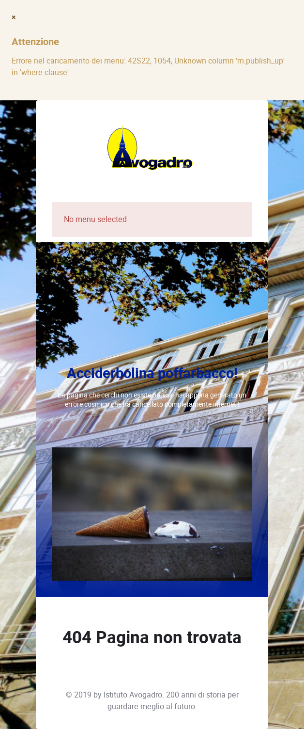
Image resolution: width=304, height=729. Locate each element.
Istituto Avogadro (133, 694)
